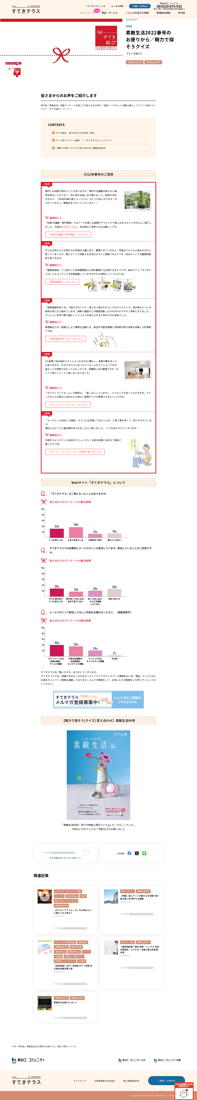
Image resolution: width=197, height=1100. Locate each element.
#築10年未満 (76, 946)
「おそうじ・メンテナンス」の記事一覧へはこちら (74, 451)
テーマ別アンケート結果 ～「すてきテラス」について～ (84, 140)
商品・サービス (110, 12)
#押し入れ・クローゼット (66, 900)
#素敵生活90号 (135, 62)
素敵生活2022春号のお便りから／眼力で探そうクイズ (51, 1046)
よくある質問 (117, 6)
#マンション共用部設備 (65, 942)
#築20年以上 (72, 896)
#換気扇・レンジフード (65, 961)
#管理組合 (82, 942)
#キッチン (59, 896)
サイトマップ (80, 1080)
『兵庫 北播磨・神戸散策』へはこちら (68, 234)
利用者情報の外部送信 (104, 1080)
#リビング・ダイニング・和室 (68, 891)
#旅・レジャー (127, 891)
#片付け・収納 (127, 942)
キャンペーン (87, 12)
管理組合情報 (163, 12)
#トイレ (86, 951)
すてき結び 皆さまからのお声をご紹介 (75, 132)
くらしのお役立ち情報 (137, 12)
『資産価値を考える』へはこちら (65, 338)
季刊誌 (181, 12)
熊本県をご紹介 (69, 226)
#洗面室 (58, 956)
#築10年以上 (60, 951)
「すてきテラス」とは (95, 6)
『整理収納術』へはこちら (62, 282)
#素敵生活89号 (153, 62)
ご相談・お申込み (140, 6)
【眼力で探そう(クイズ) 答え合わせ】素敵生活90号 (81, 147)
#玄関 (83, 896)
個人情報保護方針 (131, 1080)
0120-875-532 (171, 6)
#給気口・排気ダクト (74, 956)
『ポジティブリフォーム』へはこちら (67, 404)
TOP (14, 1046)
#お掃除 (81, 961)
